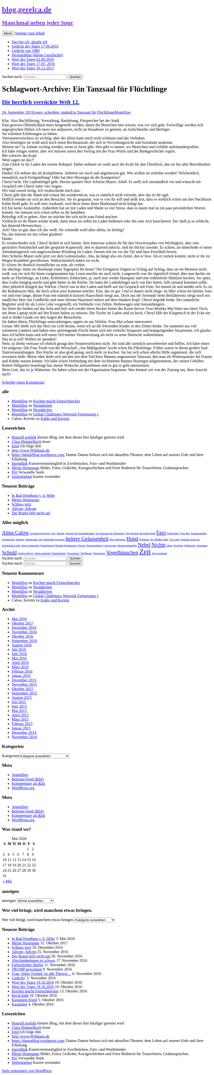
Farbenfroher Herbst (27, 965)
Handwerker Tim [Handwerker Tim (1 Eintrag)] (34, 539)
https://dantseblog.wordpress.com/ (38, 455)
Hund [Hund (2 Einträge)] (132, 539)
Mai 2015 (19, 711)
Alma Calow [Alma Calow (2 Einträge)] (15, 532)
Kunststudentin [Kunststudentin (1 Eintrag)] (95, 545)
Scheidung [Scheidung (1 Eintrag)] (202, 545)
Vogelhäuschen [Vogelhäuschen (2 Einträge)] (122, 552)
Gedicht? (19, 978)
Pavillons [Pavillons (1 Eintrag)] (178, 545)
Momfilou (122, 112)
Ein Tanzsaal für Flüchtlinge (93, 112)
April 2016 (20, 662)
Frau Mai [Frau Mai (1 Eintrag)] (185, 533)
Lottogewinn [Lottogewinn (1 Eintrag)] (109, 545)
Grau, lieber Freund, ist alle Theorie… (41, 974)
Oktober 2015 (22, 689)
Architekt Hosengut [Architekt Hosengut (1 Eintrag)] (40, 533)
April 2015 (20, 715)
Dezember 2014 (24, 732)
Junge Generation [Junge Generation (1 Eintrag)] (30, 545)
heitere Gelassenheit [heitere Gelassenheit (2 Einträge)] (87, 539)
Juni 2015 (19, 706)
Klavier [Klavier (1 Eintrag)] (82, 545)
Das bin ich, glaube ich (29, 42)
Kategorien (10, 756)
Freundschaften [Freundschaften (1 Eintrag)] (199, 533)
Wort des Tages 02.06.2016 (33, 59)
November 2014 (24, 737)
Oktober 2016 (22, 636)
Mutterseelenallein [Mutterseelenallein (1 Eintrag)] (127, 545)
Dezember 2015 (24, 680)
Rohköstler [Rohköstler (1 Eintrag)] (190, 545)
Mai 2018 (19, 619)
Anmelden (20, 775)
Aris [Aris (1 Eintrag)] (53, 533)
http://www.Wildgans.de (31, 450)
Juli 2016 (19, 649)
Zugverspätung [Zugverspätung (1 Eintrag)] (159, 553)
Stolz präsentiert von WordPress (27, 1071)
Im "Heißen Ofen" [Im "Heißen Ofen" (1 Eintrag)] (159, 539)
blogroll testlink (24, 437)
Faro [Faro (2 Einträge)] (161, 532)
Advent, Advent (24, 509)
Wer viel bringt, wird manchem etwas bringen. (38, 920)
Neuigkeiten (42, 405)
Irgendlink (20, 463)
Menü (8, 33)
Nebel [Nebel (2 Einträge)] (144, 545)
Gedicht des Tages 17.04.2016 (35, 46)
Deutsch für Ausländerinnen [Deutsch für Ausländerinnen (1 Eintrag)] (80, 533)
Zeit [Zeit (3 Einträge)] (145, 552)
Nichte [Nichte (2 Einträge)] (158, 545)
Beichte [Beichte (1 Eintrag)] (61, 533)
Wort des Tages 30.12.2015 (33, 68)
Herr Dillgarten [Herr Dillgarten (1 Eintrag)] (117, 539)
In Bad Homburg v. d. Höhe (33, 495)
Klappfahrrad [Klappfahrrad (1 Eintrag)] (47, 545)
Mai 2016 (19, 658)
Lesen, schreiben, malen (52, 112)
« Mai (7, 881)
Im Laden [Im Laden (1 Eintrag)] (175, 539)
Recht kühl (20, 995)
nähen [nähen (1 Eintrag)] (170, 545)
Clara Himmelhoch (26, 442)
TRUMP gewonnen (27, 969)
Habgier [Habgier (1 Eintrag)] (20, 539)
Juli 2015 (19, 702)
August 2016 (22, 645)
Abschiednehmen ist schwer (33, 960)
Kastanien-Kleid (24, 1000)
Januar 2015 (21, 728)
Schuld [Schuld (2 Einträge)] (9, 552)
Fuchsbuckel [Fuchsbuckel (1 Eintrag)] (8, 539)
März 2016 (20, 667)
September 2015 (24, 693)
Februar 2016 (22, 671)
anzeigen (9, 900)
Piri (14, 472)
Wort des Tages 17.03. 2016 (33, 64)
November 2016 (24, 632)
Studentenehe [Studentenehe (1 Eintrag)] (59, 553)
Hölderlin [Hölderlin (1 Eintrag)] (144, 539)
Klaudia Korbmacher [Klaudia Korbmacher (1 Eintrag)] (66, 545)
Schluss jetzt (21, 504)
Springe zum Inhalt (30, 33)
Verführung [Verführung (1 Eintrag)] (86, 553)
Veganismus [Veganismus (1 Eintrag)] (73, 553)
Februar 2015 (22, 724)
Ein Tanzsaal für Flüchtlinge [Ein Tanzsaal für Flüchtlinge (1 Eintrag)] (110, 533)
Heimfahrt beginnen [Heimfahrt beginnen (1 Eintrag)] (54, 539)
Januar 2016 (21, 676)
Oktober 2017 (22, 623)
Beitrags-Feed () (28, 779)
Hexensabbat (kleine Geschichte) (37, 55)
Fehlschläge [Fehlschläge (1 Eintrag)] (173, 533)
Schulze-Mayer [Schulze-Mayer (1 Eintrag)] (26, 553)
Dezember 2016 (24, 628)
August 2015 (22, 697)
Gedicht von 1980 (26, 51)
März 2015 (20, 719)
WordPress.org (23, 788)
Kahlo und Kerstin (55, 418)
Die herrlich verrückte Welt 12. (40, 102)
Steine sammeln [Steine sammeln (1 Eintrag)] (42, 553)
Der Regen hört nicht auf (31, 513)
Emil (15, 446)
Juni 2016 (19, 654)
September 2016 (24, 641)
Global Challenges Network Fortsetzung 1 (66, 414)
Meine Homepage (25, 468)
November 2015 (24, 684)
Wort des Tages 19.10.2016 (33, 982)
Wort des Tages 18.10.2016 (33, 987)
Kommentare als (28, 783)
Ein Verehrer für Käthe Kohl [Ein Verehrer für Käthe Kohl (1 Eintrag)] (140, 533)
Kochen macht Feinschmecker (56, 401)
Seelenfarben (22, 476)
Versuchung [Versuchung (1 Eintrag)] (99, 553)
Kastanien (19, 1004)
